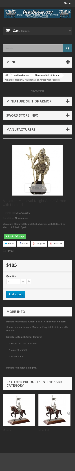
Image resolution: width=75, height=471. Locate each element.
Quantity (11, 276)
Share (23, 243)
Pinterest (56, 243)
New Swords (37, 90)
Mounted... (9, 430)
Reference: (9, 212)
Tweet (9, 243)
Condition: (8, 218)
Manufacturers (20, 129)
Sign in (67, 3)
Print (11, 251)
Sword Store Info (22, 115)
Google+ (39, 243)
